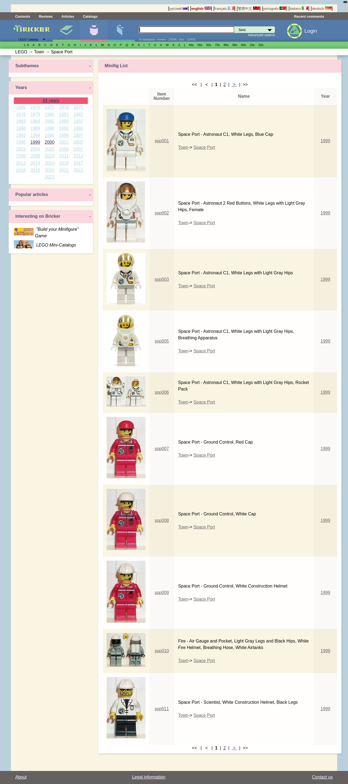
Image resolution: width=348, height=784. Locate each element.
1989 (35, 128)
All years (50, 100)
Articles (67, 16)
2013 (21, 163)
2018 (21, 170)
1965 (21, 107)
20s (261, 45)
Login (310, 31)
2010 (50, 156)
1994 (35, 135)
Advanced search (261, 35)
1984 (35, 121)
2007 (78, 149)
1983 (21, 121)
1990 (50, 128)
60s (208, 45)
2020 (50, 170)
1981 (64, 114)
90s (234, 45)
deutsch (321, 9)
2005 (50, 149)
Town (183, 147)
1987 (78, 121)
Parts (121, 30)
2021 (64, 170)
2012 (78, 156)
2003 (21, 149)
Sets (66, 30)
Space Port (204, 147)
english (201, 9)
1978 (21, 114)
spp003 (162, 279)
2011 (64, 156)
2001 (64, 142)
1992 (78, 128)
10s (252, 45)
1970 (35, 107)
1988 (21, 128)
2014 (35, 163)
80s (226, 45)
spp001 (162, 141)
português (274, 9)
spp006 (162, 392)
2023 (50, 177)
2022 (78, 170)
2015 (50, 163)
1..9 (26, 45)
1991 (64, 128)
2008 (21, 156)
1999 (35, 142)
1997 (78, 135)
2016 (64, 163)
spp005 (162, 341)
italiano (299, 9)
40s (191, 45)
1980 (50, 114)
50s (199, 45)
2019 (35, 170)
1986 (64, 121)
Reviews (46, 16)
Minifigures (93, 30)
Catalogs (90, 16)
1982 (78, 114)
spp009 (162, 592)
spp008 (162, 520)
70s (217, 45)
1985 (50, 121)
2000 (50, 142)
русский (178, 9)
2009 (35, 156)
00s (243, 45)
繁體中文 (249, 9)
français (224, 9)
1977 (78, 107)
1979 (35, 114)
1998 (21, 142)
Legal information (149, 777)
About (21, 777)
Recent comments (309, 16)
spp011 (162, 708)
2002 (78, 142)
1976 (64, 107)
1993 (21, 135)
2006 (64, 149)
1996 (64, 135)
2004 (35, 149)
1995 (50, 135)
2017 (78, 163)
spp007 (162, 448)
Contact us (322, 777)
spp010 (162, 650)
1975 (50, 107)
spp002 (162, 213)
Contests (22, 16)
